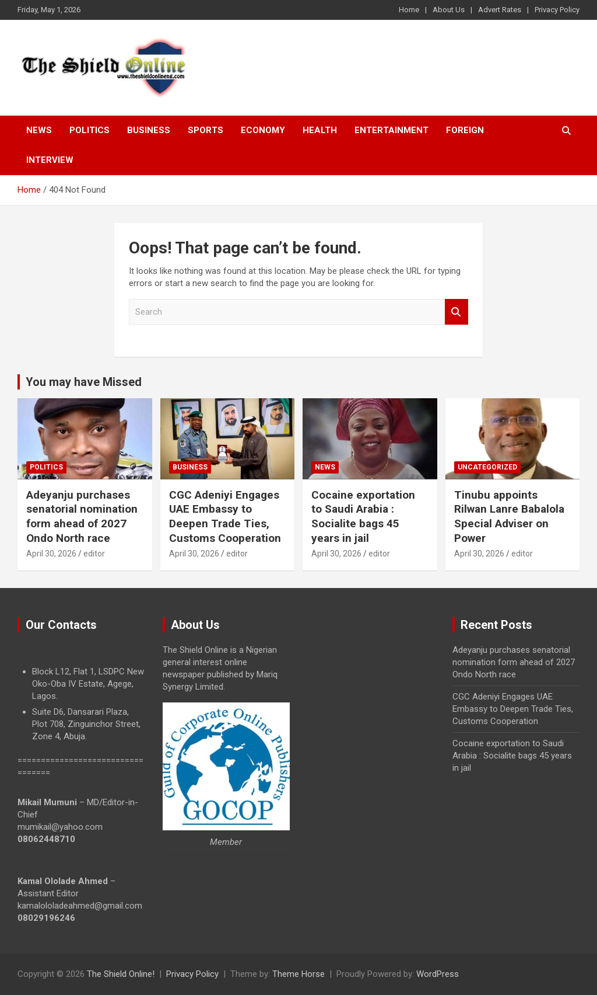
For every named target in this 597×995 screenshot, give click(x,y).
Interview (49, 160)
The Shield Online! (120, 974)
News (39, 130)
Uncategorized (487, 467)
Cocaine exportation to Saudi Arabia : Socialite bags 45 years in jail (363, 516)
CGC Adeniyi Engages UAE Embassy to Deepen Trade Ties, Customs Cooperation (225, 516)
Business (148, 130)
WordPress (437, 974)
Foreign (465, 130)
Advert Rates (499, 9)
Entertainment (391, 130)
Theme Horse (298, 974)
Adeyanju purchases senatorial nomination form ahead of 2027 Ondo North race (82, 516)
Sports (205, 130)
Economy (263, 130)
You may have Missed (84, 382)
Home (409, 9)
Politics (89, 130)
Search (456, 312)
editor (94, 553)
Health (320, 130)
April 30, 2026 (51, 553)
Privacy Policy (557, 9)
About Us (449, 9)
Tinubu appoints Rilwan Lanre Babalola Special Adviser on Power (509, 516)
